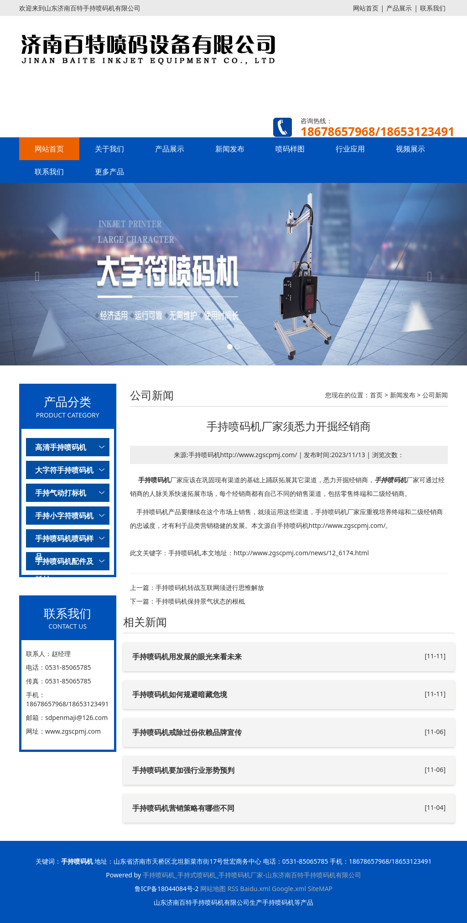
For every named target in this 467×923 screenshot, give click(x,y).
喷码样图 (290, 149)
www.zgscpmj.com (73, 731)
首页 (376, 395)
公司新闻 (435, 395)
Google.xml (289, 888)
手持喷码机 (154, 479)
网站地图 (213, 888)
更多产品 (109, 172)
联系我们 (433, 8)
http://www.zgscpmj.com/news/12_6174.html (301, 552)
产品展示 (399, 8)
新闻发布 (229, 149)
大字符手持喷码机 (64, 470)
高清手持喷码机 (60, 447)
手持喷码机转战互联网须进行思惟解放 (210, 587)
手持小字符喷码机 (64, 516)
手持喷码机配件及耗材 (64, 563)
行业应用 (350, 149)
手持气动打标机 (60, 493)
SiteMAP (320, 888)
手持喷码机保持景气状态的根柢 (200, 601)
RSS (233, 888)
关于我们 (109, 149)
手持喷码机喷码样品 (64, 540)
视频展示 (410, 149)
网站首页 (366, 8)
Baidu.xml (255, 888)
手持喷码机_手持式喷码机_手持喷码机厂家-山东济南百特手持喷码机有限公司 (252, 875)
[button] (35, 274)
